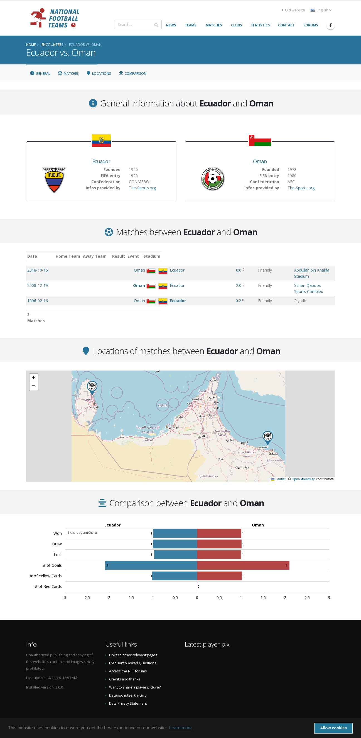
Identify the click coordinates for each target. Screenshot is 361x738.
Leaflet (278, 462)
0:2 (191, 289)
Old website (293, 10)
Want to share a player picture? (135, 670)
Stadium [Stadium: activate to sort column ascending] (241, 256)
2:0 (191, 279)
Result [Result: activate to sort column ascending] (192, 256)
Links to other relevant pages (133, 637)
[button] (267, 421)
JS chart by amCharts (82, 515)
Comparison (132, 73)
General (40, 73)
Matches (68, 73)
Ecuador (101, 161)
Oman (260, 161)
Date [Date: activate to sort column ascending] (32, 256)
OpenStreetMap (303, 462)
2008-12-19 (37, 279)
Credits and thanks (124, 662)
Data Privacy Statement (128, 686)
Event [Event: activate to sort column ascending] (211, 256)
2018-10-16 (37, 270)
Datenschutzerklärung (127, 678)
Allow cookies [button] (333, 728)
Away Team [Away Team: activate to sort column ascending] (141, 256)
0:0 (191, 270)
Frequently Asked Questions (132, 645)
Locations (98, 73)
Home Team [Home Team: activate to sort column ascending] (114, 256)
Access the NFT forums (128, 654)
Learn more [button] (180, 727)
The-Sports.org (142, 187)
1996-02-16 (37, 289)
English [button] (321, 10)
